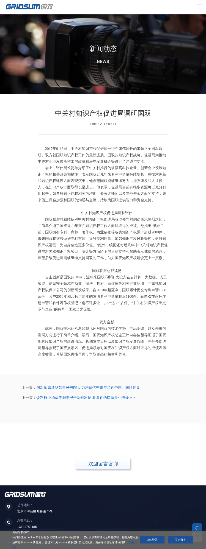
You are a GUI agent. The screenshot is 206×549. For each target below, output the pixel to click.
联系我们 (197, 527)
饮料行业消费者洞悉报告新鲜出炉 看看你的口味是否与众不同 (86, 398)
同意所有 (180, 539)
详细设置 (152, 539)
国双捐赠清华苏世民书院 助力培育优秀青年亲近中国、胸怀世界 (88, 387)
